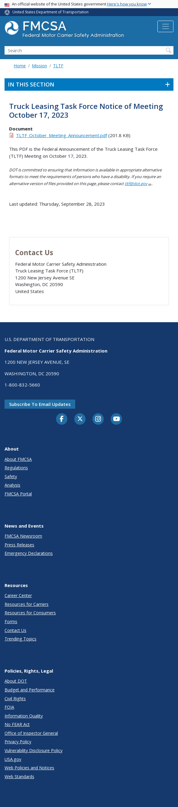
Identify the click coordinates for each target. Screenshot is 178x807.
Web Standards (19, 776)
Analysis (12, 485)
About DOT (16, 681)
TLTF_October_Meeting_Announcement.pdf (61, 135)
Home (20, 66)
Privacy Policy (18, 742)
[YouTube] (116, 419)
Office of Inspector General (31, 733)
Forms (11, 621)
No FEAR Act (17, 724)
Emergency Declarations (29, 553)
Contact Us (15, 630)
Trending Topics (20, 639)
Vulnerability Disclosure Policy (33, 750)
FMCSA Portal (18, 494)
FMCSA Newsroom (23, 536)
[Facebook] (62, 419)
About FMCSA (18, 459)
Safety (11, 476)
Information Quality (24, 716)
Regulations (16, 468)
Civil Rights (15, 698)
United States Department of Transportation (50, 12)
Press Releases (19, 545)
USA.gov (13, 759)
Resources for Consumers (30, 613)
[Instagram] (98, 420)
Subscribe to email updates (40, 404)
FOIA (9, 707)
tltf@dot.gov (138, 183)
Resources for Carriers (27, 604)
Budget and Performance (30, 690)
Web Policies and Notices (29, 768)
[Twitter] (80, 419)
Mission (39, 66)
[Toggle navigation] (165, 26)
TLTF (58, 66)
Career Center (18, 595)
